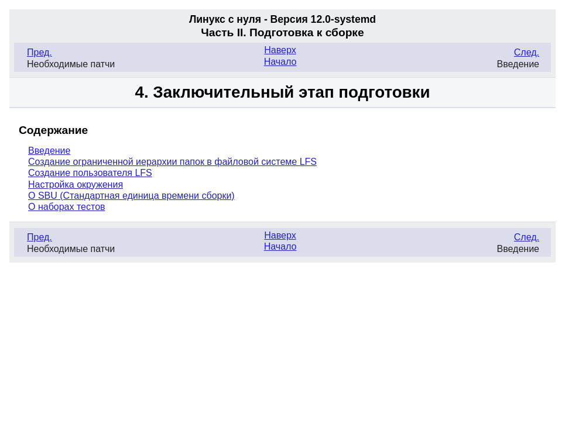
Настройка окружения (75, 184)
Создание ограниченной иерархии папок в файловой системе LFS (172, 162)
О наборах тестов (66, 207)
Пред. (39, 52)
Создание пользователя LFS (90, 173)
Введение (49, 151)
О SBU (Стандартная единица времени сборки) (131, 196)
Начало (280, 62)
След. (526, 52)
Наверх (280, 50)
